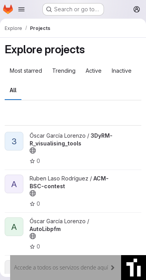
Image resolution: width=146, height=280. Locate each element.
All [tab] (13, 90)
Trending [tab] (64, 70)
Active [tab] (94, 70)
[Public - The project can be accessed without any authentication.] (33, 150)
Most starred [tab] (26, 70)
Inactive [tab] (122, 70)
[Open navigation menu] (21, 9)
